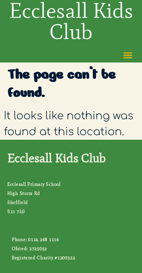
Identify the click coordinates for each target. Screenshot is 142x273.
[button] (128, 55)
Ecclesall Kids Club (56, 158)
